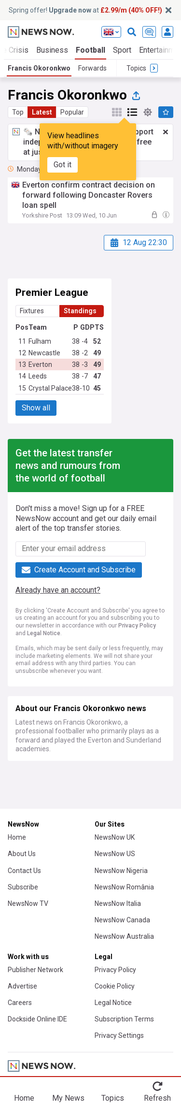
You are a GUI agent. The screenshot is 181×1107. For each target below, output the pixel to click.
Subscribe (23, 887)
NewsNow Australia (124, 936)
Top (18, 112)
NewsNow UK (115, 837)
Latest (42, 112)
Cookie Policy (115, 986)
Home (17, 837)
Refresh (157, 1098)
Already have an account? (57, 590)
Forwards (92, 68)
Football (90, 50)
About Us (22, 854)
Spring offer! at (85, 10)
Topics (112, 1098)
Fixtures (32, 311)
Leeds (37, 376)
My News (68, 1098)
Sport (122, 50)
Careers (20, 1002)
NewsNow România (124, 887)
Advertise (22, 986)
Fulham (39, 341)
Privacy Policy (137, 625)
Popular (72, 112)
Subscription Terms (124, 1019)
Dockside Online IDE (37, 1019)
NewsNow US (115, 854)
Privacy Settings (119, 1035)
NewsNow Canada (122, 920)
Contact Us (24, 870)
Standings (80, 311)
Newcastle (44, 353)
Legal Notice (43, 633)
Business (52, 50)
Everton (40, 364)
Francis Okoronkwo (39, 68)
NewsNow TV (28, 903)
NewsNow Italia (118, 903)
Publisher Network (35, 970)
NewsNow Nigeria (121, 870)
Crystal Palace (50, 388)
